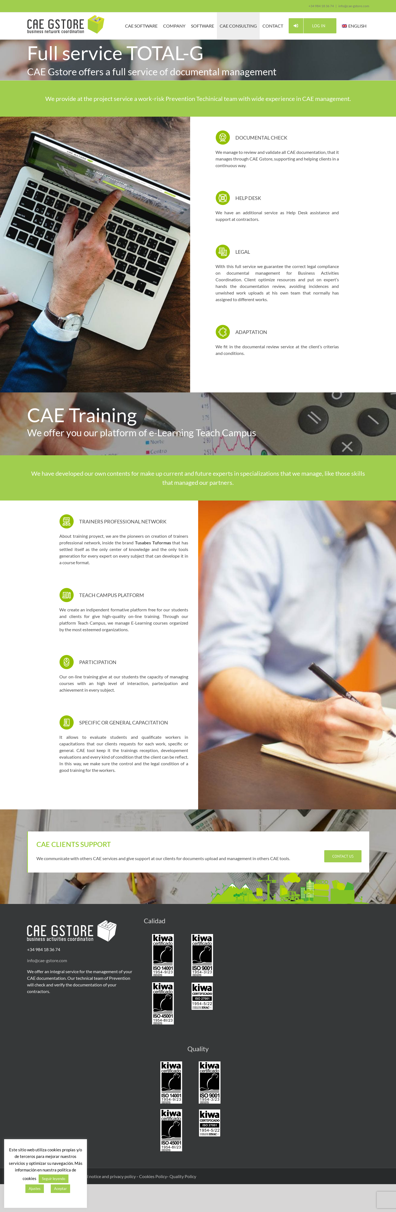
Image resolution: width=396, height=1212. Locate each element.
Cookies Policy (153, 1176)
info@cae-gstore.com (353, 6)
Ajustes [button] (35, 1188)
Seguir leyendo (53, 1178)
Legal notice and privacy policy (107, 1176)
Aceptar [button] (60, 1188)
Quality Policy (182, 1176)
